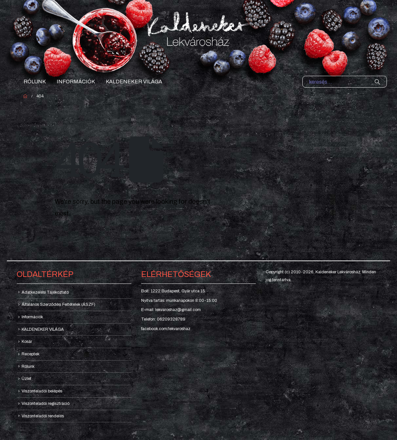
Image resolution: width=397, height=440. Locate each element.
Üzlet (26, 378)
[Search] (377, 81)
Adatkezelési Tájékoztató (45, 292)
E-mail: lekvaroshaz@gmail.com (171, 309)
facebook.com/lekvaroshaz (165, 328)
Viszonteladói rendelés (43, 416)
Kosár (27, 341)
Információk (76, 81)
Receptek (30, 354)
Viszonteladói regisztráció (45, 403)
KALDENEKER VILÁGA (134, 81)
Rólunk (35, 81)
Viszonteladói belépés (42, 391)
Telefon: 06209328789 (163, 319)
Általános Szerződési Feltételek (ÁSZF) (58, 304)
